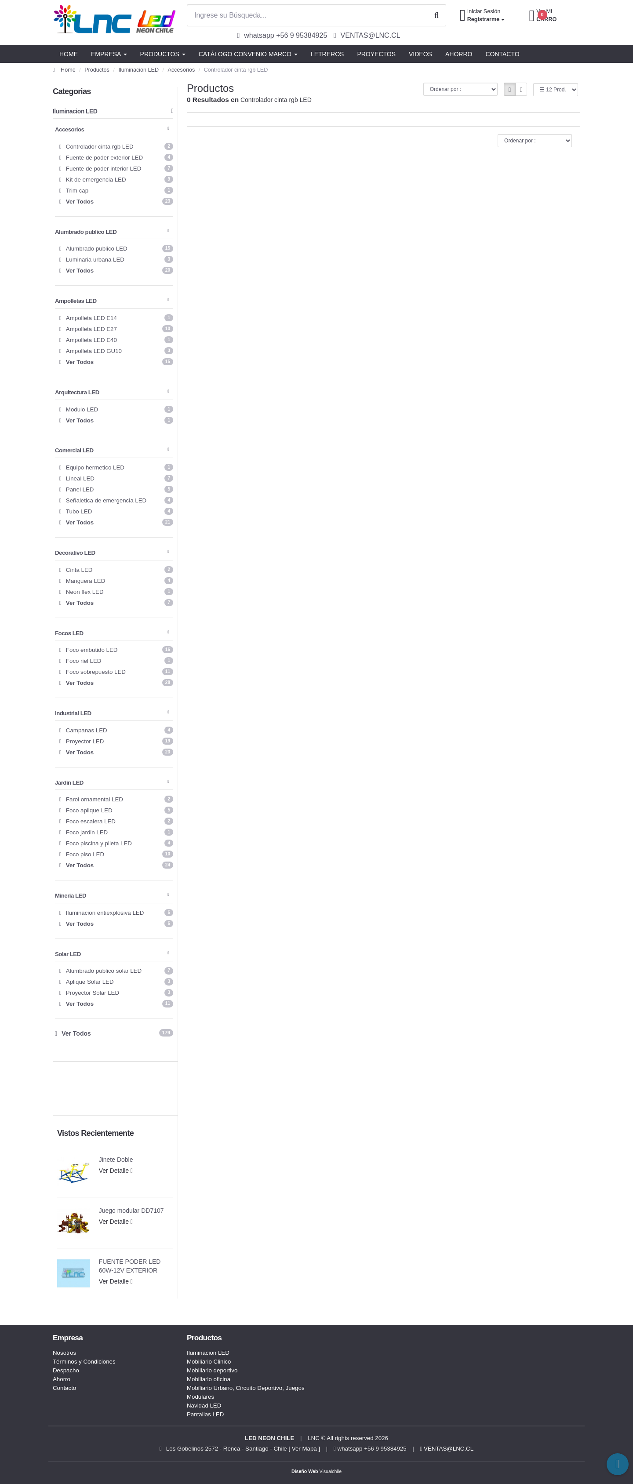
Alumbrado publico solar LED (116, 970)
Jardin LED (112, 782)
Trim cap (116, 190)
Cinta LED (116, 569)
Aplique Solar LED (116, 981)
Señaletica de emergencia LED (116, 500)
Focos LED (112, 633)
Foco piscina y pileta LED (116, 843)
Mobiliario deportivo (212, 1370)
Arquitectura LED (112, 392)
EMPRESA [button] (109, 54)
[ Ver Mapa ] (304, 1448)
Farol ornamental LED (116, 799)
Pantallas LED (205, 1414)
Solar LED (112, 954)
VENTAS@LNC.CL (447, 1448)
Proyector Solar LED (116, 992)
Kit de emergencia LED (116, 179)
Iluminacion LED (138, 70)
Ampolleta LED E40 (116, 339)
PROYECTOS (376, 54)
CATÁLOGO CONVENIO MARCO (248, 54)
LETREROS (327, 54)
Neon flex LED (116, 591)
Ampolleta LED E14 (116, 317)
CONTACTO (502, 54)
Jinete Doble (116, 1159)
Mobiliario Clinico (209, 1361)
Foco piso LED (116, 854)
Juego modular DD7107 (131, 1210)
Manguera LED (116, 580)
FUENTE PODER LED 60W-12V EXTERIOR (130, 1266)
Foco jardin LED (116, 832)
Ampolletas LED (112, 301)
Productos (96, 70)
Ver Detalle (116, 1170)
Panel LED (116, 489)
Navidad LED (204, 1405)
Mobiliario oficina (208, 1379)
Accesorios (181, 70)
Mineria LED (112, 895)
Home (64, 70)
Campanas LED (116, 730)
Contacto (64, 1388)
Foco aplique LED (116, 810)
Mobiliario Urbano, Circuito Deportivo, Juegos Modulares (246, 1392)
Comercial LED (112, 450)
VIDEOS (420, 54)
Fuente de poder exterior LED (116, 157)
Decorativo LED (112, 552)
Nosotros (64, 1352)
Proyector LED (116, 741)
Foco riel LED (116, 660)
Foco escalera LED (116, 821)
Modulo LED (116, 409)
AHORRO (458, 54)
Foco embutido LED (116, 649)
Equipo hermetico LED (116, 467)
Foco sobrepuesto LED (116, 671)
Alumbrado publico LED (112, 232)
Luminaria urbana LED (116, 259)
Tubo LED (116, 511)
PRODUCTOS (163, 54)
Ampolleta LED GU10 (116, 350)
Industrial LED (112, 713)
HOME (68, 54)
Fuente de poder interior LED (116, 168)
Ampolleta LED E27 (116, 328)
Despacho (66, 1370)
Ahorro (61, 1379)
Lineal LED (116, 478)
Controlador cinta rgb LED (116, 146)
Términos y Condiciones (84, 1361)
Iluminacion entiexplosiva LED (116, 912)
